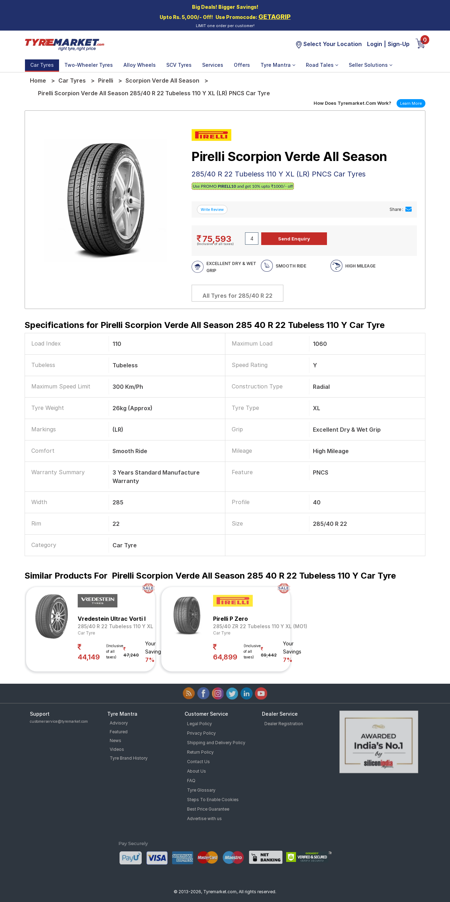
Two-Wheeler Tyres (88, 65)
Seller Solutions (370, 65)
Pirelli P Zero (230, 618)
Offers (242, 65)
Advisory (119, 723)
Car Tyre (86, 633)
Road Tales (322, 65)
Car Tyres (42, 65)
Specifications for (205, 325)
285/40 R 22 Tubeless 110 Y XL (115, 626)
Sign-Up (399, 43)
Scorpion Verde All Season (162, 80)
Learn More (411, 103)
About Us (196, 771)
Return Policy (200, 752)
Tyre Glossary (201, 790)
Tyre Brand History (129, 758)
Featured (119, 731)
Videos (117, 749)
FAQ (191, 780)
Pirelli (105, 80)
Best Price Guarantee (208, 809)
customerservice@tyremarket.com (59, 721)
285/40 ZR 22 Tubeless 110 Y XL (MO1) (260, 626)
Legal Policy (199, 723)
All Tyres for (237, 295)
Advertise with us (204, 818)
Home (38, 80)
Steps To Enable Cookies (213, 799)
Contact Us (198, 761)
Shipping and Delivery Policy (216, 742)
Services (212, 65)
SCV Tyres (179, 65)
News (115, 740)
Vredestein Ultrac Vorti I (112, 618)
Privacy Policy (201, 733)
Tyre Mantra (278, 65)
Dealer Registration (283, 723)
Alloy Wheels (139, 65)
